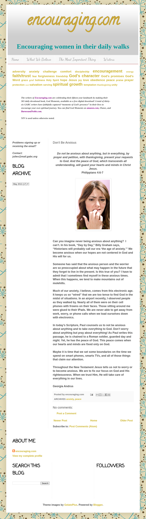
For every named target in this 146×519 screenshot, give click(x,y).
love (86, 80)
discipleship (82, 71)
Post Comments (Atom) (83, 426)
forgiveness (46, 76)
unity (114, 85)
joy (80, 80)
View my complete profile (27, 456)
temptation (90, 85)
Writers (108, 59)
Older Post (126, 420)
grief (31, 80)
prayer (129, 80)
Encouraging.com (43, 98)
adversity (18, 71)
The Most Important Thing (77, 59)
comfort (65, 71)
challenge (50, 71)
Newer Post (60, 420)
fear (34, 76)
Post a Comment (66, 413)
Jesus (72, 80)
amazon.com (93, 108)
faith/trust (21, 76)
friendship (62, 76)
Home (15, 59)
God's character (84, 76)
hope (63, 80)
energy (130, 71)
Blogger (98, 505)
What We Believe (39, 59)
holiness (40, 80)
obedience (97, 80)
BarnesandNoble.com (31, 111)
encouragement (107, 71)
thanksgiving (104, 85)
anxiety (34, 71)
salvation (36, 84)
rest (27, 85)
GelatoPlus (70, 505)
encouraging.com (73, 22)
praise (119, 80)
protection (18, 85)
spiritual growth (68, 84)
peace (110, 80)
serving (47, 85)
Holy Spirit (52, 80)
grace (24, 80)
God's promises (112, 76)
